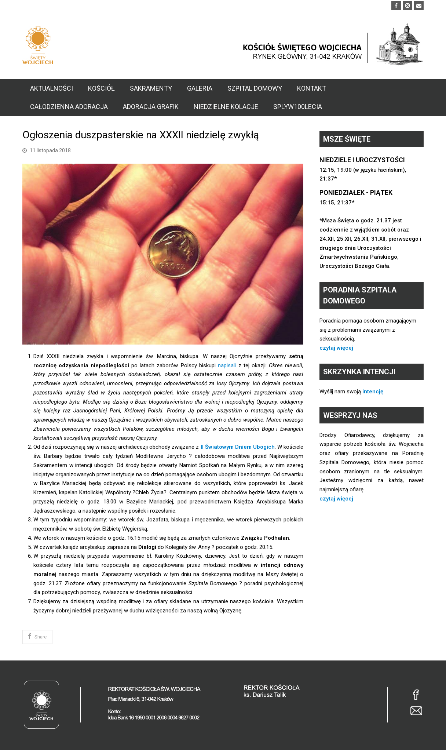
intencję (372, 391)
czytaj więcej (336, 348)
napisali (227, 365)
